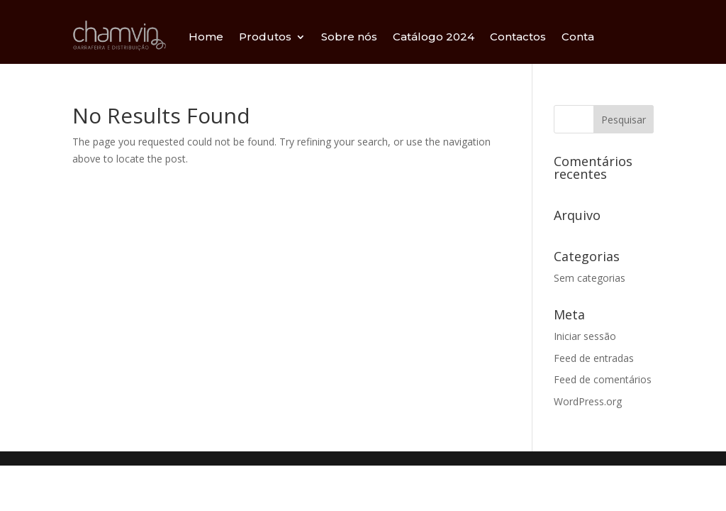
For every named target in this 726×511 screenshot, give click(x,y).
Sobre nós (349, 36)
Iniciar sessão (585, 336)
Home (206, 36)
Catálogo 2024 (433, 36)
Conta (578, 36)
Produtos (265, 36)
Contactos (518, 36)
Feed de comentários (603, 379)
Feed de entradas (594, 358)
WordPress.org (588, 401)
